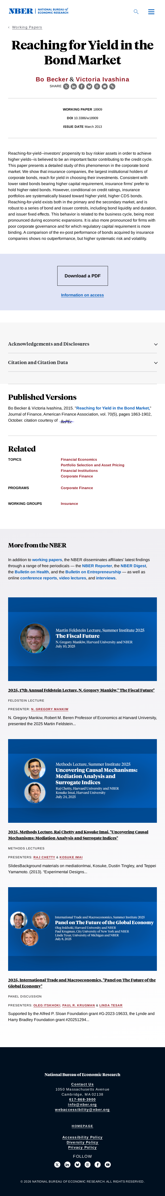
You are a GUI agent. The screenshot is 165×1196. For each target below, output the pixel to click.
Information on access (82, 295)
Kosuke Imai (71, 857)
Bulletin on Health (32, 572)
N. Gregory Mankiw (49, 709)
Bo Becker (52, 79)
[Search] (136, 11)
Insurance (69, 504)
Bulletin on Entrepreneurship (93, 572)
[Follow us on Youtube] (108, 1165)
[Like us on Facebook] (98, 1165)
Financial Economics (79, 459)
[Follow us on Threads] (88, 1165)
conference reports (38, 578)
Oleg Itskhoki (46, 1005)
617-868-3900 (82, 1099)
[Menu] (151, 11)
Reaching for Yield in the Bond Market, (113, 408)
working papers (47, 560)
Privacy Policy (82, 1147)
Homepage (82, 1126)
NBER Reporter (97, 566)
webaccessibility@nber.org (82, 1110)
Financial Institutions (79, 471)
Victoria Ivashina (102, 79)
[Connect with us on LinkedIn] (67, 1165)
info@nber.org (82, 1104)
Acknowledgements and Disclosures (48, 344)
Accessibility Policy (82, 1137)
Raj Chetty (44, 857)
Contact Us (82, 1084)
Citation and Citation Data (38, 362)
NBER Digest (133, 566)
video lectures (72, 578)
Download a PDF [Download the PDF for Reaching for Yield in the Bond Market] (83, 275)
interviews (106, 578)
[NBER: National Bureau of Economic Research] (42, 12)
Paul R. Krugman (78, 1005)
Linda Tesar (111, 1005)
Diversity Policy (83, 1142)
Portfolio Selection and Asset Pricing (92, 465)
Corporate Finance (77, 476)
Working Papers (27, 27)
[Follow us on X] (57, 1165)
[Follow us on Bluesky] (78, 1165)
